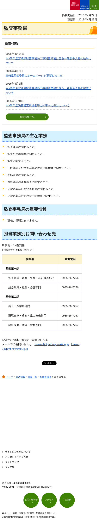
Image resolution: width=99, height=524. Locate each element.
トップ (9, 377)
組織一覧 (32, 377)
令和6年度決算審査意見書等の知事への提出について (38, 105)
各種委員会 (45, 377)
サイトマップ (12, 462)
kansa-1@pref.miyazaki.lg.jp (51, 344)
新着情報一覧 (27, 116)
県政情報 (20, 377)
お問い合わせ (31, 499)
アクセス (49, 499)
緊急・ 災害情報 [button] (75, 4)
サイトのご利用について (18, 451)
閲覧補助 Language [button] (84, 7)
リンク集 (9, 467)
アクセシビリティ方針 (16, 456)
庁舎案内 (67, 499)
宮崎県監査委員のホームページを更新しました (34, 75)
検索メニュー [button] (93, 7)
